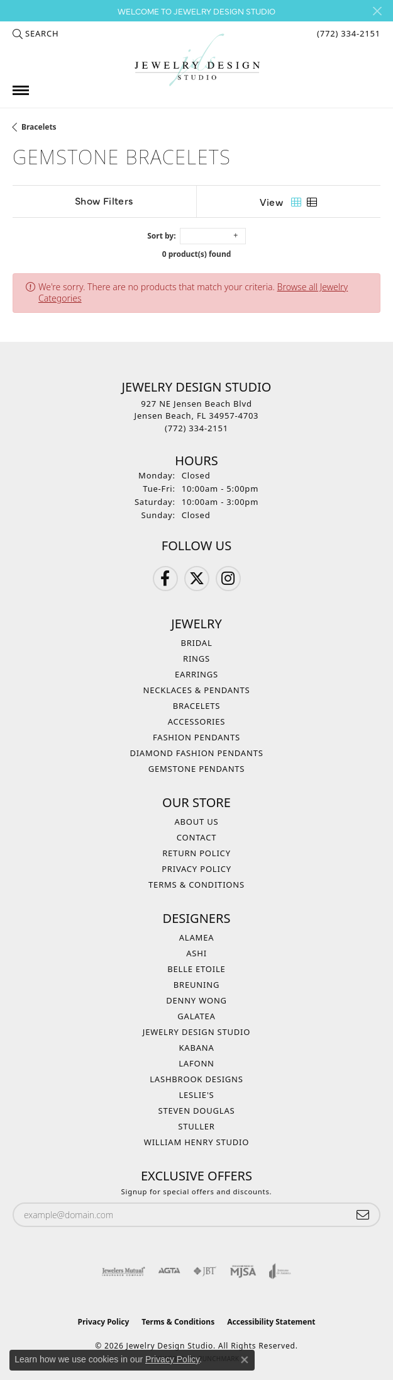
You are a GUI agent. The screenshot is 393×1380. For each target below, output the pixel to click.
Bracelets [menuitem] (197, 705)
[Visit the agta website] (169, 1271)
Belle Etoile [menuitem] (196, 969)
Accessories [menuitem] (197, 721)
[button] (35, 33)
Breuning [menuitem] (196, 984)
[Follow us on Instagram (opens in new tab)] (228, 578)
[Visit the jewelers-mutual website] (123, 1271)
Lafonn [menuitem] (196, 1063)
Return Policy (196, 853)
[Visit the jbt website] (205, 1271)
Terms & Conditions (196, 884)
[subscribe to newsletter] (362, 1215)
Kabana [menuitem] (196, 1047)
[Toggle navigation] (21, 90)
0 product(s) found (196, 254)
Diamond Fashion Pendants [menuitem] (196, 753)
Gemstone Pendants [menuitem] (196, 768)
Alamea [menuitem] (196, 937)
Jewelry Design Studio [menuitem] (196, 1032)
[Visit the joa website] (280, 1271)
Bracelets (39, 127)
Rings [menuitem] (196, 658)
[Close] (377, 11)
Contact (196, 837)
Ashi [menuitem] (196, 953)
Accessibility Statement (271, 1321)
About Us (196, 821)
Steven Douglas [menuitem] (196, 1110)
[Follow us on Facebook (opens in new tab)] (165, 578)
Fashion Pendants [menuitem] (196, 737)
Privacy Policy (196, 868)
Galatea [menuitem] (196, 1016)
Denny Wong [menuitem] (196, 1000)
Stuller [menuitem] (196, 1126)
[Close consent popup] (244, 1360)
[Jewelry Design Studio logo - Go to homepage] (197, 60)
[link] (347, 33)
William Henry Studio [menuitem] (197, 1142)
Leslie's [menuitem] (196, 1094)
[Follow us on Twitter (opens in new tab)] (196, 578)
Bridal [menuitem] (196, 642)
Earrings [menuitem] (196, 674)
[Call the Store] (196, 428)
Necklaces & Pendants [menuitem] (196, 690)
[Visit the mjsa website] (243, 1271)
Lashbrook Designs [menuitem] (196, 1079)
